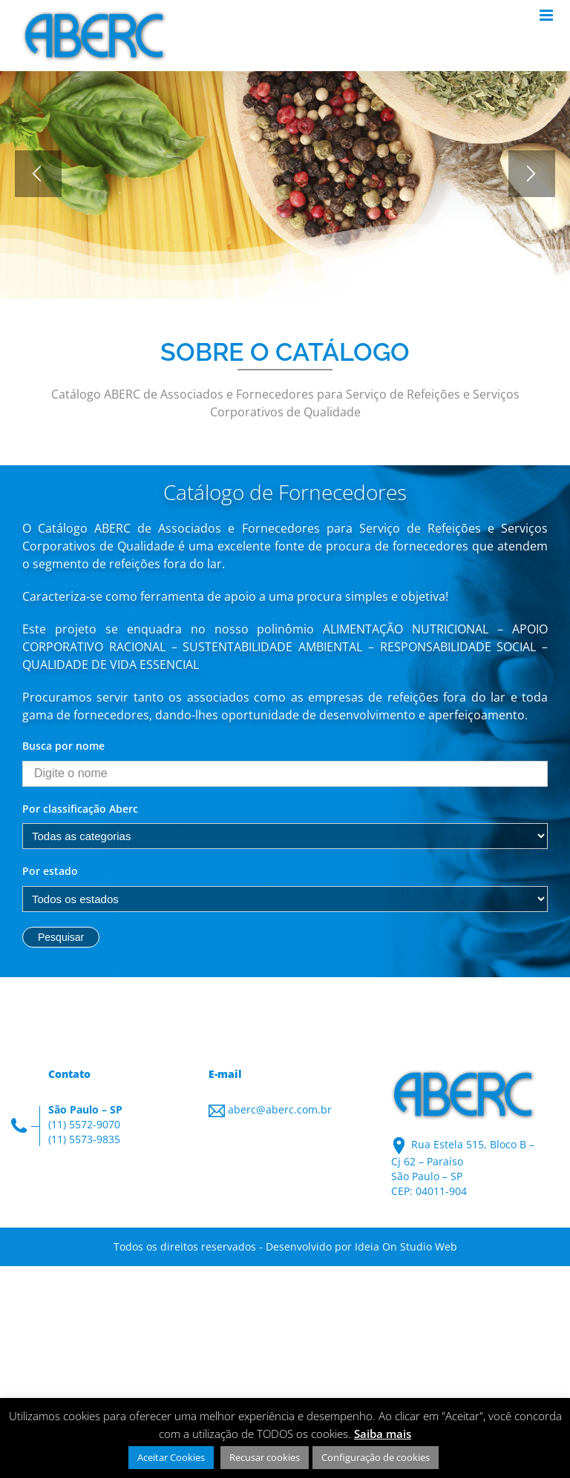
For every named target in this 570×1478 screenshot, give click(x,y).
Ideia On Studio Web (406, 1246)
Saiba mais (382, 1433)
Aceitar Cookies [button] (171, 1457)
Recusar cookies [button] (264, 1457)
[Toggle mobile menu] (547, 15)
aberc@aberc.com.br (280, 1109)
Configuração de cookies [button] (375, 1457)
